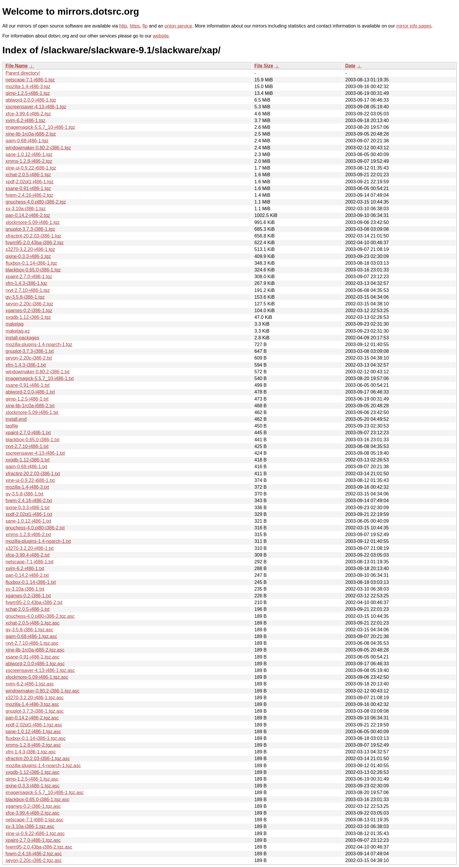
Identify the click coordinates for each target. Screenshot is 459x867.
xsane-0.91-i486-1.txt (27, 385)
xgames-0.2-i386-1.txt (28, 595)
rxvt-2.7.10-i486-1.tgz (28, 290)
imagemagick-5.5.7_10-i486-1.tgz (40, 127)
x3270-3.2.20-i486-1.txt (30, 548)
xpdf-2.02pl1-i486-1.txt (29, 514)
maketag (14, 324)
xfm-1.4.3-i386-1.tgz (26, 283)
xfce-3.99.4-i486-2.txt (27, 555)
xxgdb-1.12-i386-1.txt (27, 459)
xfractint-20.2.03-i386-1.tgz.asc (38, 758)
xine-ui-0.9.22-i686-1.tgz (31, 167)
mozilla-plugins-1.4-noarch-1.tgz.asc (43, 765)
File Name (17, 65)
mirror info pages (413, 25)
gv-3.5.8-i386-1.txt (24, 493)
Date (350, 65)
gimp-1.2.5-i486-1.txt (27, 398)
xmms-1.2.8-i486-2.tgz (29, 161)
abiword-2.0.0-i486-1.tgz (31, 100)
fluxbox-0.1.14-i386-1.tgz (31, 263)
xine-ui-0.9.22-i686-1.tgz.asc (35, 833)
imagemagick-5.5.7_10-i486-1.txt (40, 378)
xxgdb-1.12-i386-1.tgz (28, 317)
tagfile (12, 425)
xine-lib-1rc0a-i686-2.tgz (31, 133)
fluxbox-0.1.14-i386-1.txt (31, 582)
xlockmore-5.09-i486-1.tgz (33, 222)
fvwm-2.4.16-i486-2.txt (29, 500)
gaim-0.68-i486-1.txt (26, 466)
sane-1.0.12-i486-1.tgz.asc (33, 731)
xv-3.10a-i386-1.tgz (26, 208)
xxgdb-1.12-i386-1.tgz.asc (32, 772)
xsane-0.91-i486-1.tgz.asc (32, 656)
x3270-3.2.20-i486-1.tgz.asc (35, 697)
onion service (178, 25)
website (161, 35)
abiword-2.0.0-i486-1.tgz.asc (35, 663)
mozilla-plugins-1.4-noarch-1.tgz (39, 344)
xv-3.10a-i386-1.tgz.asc (30, 826)
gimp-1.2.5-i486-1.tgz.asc (32, 779)
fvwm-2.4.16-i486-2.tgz (29, 195)
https (135, 25)
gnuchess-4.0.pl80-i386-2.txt (35, 527)
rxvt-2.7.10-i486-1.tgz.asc (32, 643)
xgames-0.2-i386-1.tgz (29, 310)
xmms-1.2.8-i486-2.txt (28, 534)
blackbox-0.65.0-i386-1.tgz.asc (37, 799)
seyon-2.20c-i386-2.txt (29, 357)
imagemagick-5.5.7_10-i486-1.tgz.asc (45, 792)
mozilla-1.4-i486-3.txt (27, 487)
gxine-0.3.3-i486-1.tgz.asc (32, 785)
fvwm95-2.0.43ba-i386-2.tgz (35, 242)
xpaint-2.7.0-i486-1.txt (28, 432)
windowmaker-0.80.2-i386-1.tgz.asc (43, 690)
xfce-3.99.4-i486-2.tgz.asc (32, 812)
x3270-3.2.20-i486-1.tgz (30, 249)
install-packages (22, 337)
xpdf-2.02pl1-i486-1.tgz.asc (34, 724)
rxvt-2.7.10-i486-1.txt (27, 446)
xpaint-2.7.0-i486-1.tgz (29, 276)
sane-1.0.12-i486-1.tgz (29, 154)
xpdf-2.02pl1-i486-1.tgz (30, 181)
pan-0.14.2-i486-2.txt (27, 575)
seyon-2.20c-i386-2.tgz (29, 303)
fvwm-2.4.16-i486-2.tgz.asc (34, 853)
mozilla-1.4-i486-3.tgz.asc (32, 704)
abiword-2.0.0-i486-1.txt (30, 391)
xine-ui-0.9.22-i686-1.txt (30, 480)
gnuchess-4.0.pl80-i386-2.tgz (36, 201)
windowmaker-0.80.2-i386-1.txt (38, 371)
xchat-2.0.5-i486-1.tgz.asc (32, 622)
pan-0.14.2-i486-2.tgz (28, 215)
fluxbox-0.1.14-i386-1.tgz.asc (36, 738)
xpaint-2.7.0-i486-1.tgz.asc (33, 840)
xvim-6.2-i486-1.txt (25, 568)
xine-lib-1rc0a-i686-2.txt (30, 405)
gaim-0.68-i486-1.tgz (27, 140)
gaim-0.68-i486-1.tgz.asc (31, 636)
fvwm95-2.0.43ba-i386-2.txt (34, 602)
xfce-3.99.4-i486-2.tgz (28, 113)
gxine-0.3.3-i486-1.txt (27, 507)
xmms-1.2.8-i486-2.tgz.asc (33, 745)
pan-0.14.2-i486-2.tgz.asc (32, 717)
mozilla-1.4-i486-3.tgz (28, 86)
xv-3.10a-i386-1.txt (25, 588)
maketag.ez (18, 331)
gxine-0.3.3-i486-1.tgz (28, 256)
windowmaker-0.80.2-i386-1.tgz (38, 147)
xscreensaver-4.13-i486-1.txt (35, 453)
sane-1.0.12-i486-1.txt (28, 521)
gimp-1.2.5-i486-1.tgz (28, 93)
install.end (16, 419)
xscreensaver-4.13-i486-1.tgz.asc (40, 670)
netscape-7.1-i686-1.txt (30, 561)
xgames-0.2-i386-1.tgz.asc (33, 806)
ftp (145, 25)
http (123, 25)
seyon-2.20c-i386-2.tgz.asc (34, 860)
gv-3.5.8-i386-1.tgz (25, 297)
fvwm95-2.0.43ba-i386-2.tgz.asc (39, 846)
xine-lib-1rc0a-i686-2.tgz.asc (35, 649)
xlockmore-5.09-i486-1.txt (32, 412)
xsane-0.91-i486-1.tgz (28, 188)
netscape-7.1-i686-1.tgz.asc (34, 819)
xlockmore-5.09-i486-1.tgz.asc (37, 677)
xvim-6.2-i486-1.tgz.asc (30, 683)
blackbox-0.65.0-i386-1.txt (32, 439)
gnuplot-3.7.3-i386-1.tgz (30, 229)
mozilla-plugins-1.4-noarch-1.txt (38, 541)
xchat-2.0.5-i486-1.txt (27, 609)
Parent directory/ (23, 73)
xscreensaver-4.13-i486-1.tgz (36, 106)
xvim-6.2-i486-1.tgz (25, 120)
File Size (263, 65)
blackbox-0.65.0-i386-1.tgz (33, 269)
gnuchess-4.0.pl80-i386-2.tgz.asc (40, 616)
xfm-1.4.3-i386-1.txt (26, 364)
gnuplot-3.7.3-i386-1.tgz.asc (35, 711)
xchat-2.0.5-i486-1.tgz (28, 174)
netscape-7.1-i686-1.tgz (30, 79)
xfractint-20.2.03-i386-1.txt (33, 473)
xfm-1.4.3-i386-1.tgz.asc (31, 751)
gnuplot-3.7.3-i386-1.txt (30, 351)
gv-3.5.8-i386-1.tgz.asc (29, 629)
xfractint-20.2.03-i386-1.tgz (33, 235)
